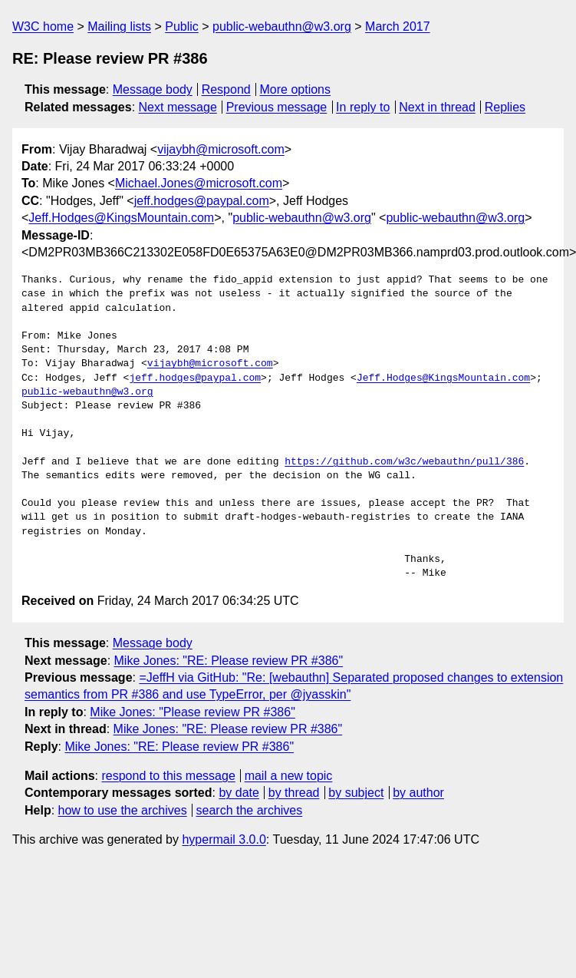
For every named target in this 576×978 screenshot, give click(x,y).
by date (238, 792)
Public (182, 26)
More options (295, 89)
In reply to (363, 107)
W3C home (43, 26)
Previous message (276, 107)
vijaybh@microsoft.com (221, 149)
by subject (355, 792)
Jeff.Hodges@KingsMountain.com (121, 217)
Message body (153, 89)
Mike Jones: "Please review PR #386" (192, 712)
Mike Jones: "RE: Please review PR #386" (229, 660)
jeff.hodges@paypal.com (201, 200)
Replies (505, 107)
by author (418, 792)
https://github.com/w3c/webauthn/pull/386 (404, 462)
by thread (294, 792)
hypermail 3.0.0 (223, 839)
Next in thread (437, 107)
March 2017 (397, 26)
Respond (226, 89)
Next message (178, 107)
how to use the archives (122, 810)
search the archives (249, 810)
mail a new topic (289, 775)
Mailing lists (119, 26)
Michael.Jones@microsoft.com (198, 183)
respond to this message (168, 775)
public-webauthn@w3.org (281, 26)
